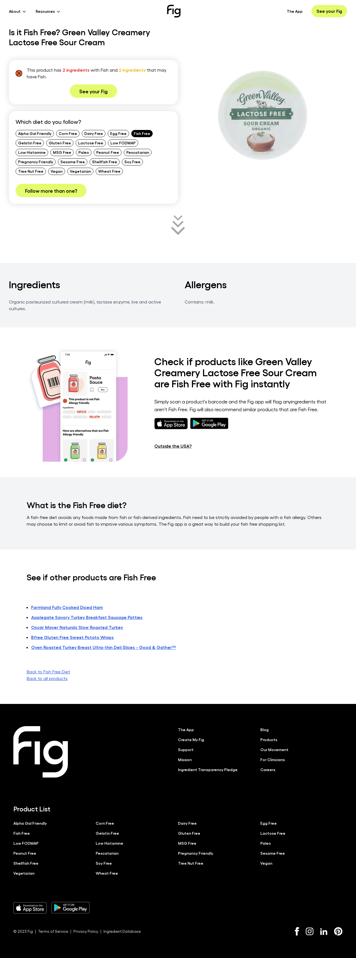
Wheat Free (109, 171)
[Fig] (174, 11)
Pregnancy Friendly (35, 161)
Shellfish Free (104, 161)
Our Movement (274, 749)
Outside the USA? (173, 445)
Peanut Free (107, 152)
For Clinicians (272, 759)
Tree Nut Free (30, 171)
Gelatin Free (29, 143)
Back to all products (47, 678)
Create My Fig (191, 739)
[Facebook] (297, 931)
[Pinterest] (338, 931)
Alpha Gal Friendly (34, 133)
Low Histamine (32, 152)
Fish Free (142, 133)
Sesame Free (72, 161)
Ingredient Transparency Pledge (208, 769)
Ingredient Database (122, 931)
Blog (264, 729)
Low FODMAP (123, 143)
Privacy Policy (85, 931)
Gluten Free (60, 143)
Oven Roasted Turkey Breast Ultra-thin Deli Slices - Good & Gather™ (103, 647)
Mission (185, 759)
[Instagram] (309, 931)
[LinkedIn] (323, 931)
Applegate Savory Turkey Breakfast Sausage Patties (86, 617)
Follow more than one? (51, 190)
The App (295, 11)
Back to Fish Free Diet (48, 671)
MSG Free (62, 152)
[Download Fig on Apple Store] (30, 908)
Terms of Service (53, 931)
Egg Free (118, 133)
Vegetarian (80, 171)
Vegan (57, 171)
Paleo (83, 152)
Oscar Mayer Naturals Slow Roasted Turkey (77, 627)
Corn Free (68, 133)
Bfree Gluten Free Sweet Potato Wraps (72, 637)
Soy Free (132, 161)
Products (268, 739)
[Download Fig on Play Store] (70, 908)
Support (186, 749)
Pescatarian (137, 152)
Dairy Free (93, 133)
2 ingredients (76, 69)
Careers (267, 769)
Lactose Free (90, 143)
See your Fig (329, 11)
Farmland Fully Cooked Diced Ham (67, 607)
